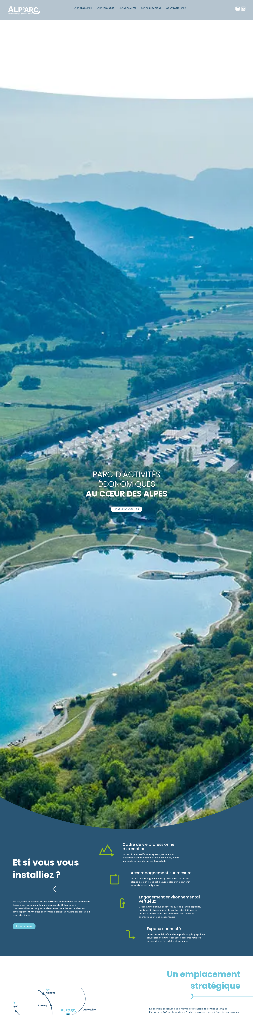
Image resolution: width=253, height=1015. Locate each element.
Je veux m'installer (126, 509)
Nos (127, 8)
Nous (83, 8)
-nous (176, 8)
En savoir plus (24, 926)
